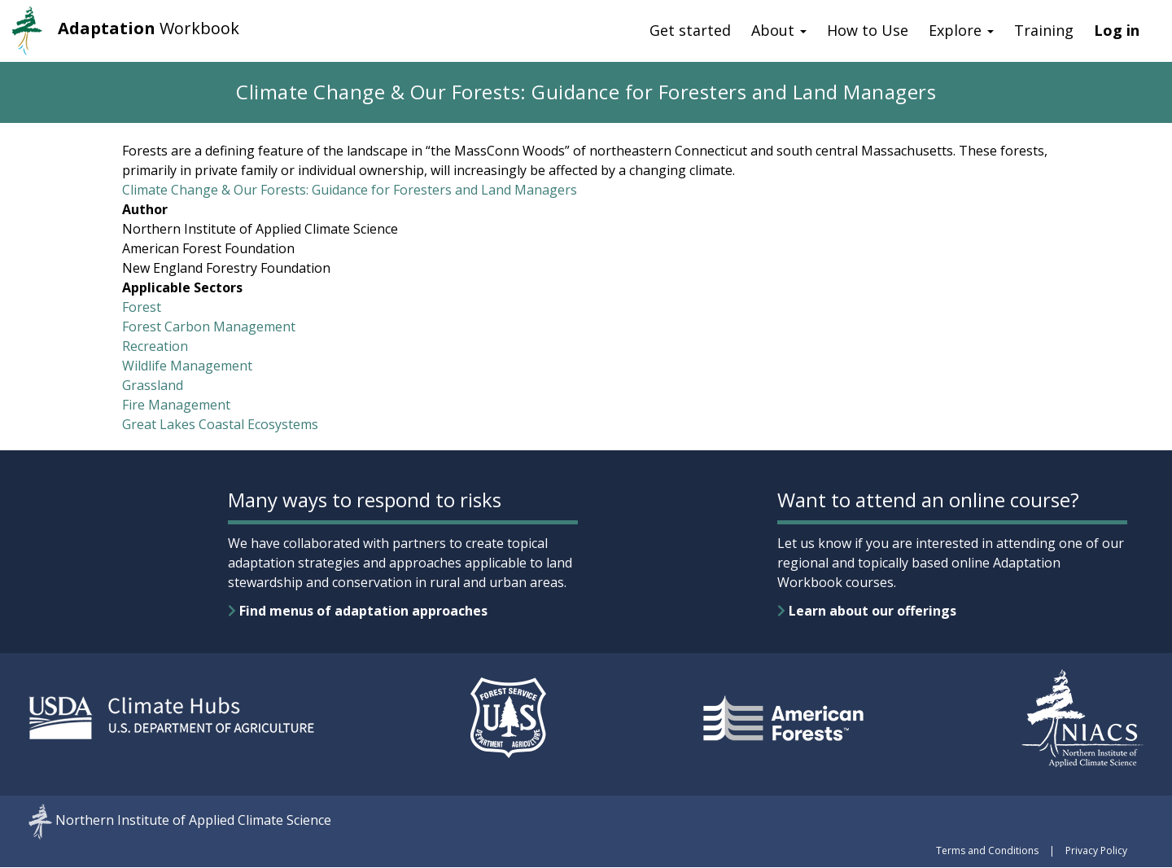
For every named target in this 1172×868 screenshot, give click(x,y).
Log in (1116, 30)
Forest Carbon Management (208, 326)
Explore (961, 30)
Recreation (155, 346)
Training (1044, 30)
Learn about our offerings (866, 611)
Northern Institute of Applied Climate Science (193, 821)
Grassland (152, 385)
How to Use (867, 30)
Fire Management (176, 405)
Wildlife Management (187, 366)
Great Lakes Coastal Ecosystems (220, 424)
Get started (690, 30)
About (779, 30)
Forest (141, 307)
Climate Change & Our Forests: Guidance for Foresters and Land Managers (349, 190)
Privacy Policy (1096, 850)
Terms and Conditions (987, 850)
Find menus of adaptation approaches (358, 611)
